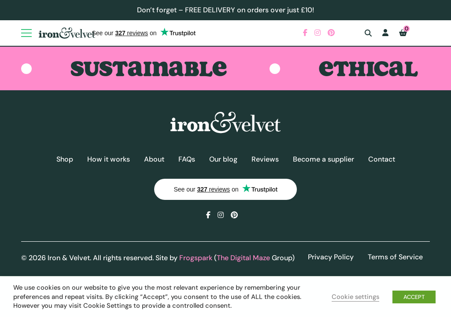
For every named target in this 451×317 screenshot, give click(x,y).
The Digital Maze (243, 257)
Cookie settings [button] (355, 296)
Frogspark (195, 257)
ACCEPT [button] (414, 297)
